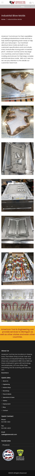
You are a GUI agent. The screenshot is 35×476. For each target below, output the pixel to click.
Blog (22, 6)
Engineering (5, 384)
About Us (4, 381)
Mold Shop (5, 391)
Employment (5, 404)
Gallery (4, 400)
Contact (4, 410)
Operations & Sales (7, 397)
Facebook (6, 445)
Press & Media (6, 394)
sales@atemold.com (9, 434)
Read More (5, 373)
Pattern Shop (6, 387)
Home (3, 19)
